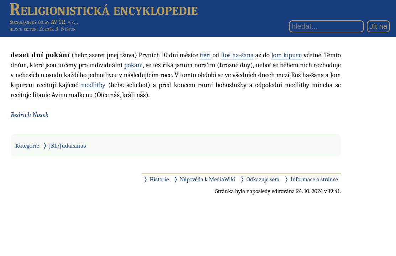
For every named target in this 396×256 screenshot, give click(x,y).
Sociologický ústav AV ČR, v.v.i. (44, 21)
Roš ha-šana (237, 55)
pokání (133, 65)
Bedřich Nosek (29, 115)
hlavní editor (23, 29)
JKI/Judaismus (67, 145)
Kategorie (27, 145)
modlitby (93, 85)
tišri (205, 55)
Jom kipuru (286, 55)
